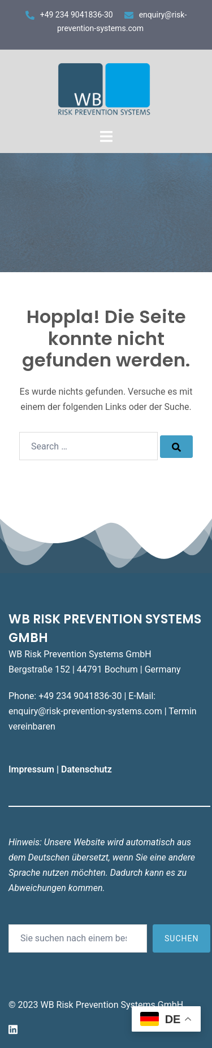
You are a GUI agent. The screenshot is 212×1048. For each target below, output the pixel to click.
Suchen (181, 938)
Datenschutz (87, 769)
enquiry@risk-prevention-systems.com (85, 711)
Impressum (32, 769)
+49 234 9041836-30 (76, 14)
